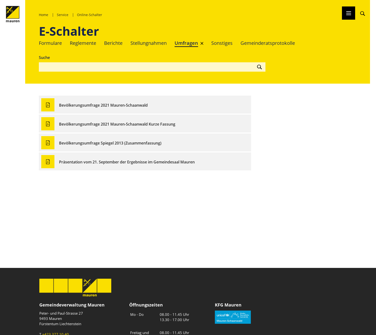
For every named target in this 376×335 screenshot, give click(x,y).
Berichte (113, 43)
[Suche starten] (257, 67)
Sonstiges (222, 43)
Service (62, 14)
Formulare (50, 43)
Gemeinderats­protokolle (268, 43)
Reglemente (83, 43)
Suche (44, 57)
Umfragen (186, 43)
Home (43, 14)
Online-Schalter (89, 14)
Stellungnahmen (148, 43)
